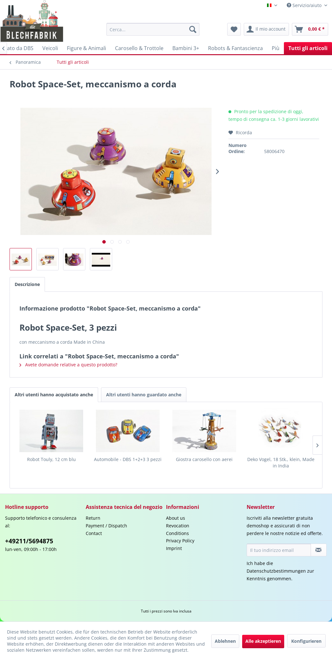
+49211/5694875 (29, 541)
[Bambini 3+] (186, 48)
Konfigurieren (306, 641)
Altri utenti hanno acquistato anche (54, 395)
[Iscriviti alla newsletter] (319, 550)
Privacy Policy (180, 541)
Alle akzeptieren (263, 641)
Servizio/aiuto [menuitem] (305, 5)
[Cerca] (192, 29)
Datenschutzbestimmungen (276, 571)
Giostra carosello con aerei (204, 459)
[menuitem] (152, 29)
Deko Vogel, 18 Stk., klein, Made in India (280, 462)
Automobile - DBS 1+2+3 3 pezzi (128, 459)
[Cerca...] (152, 29)
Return (93, 518)
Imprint (174, 548)
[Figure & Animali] (86, 48)
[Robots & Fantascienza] (235, 48)
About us (175, 518)
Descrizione (27, 284)
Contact (94, 533)
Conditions (177, 533)
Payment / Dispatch (106, 526)
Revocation (177, 526)
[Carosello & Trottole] (139, 48)
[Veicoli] (50, 48)
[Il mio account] (266, 29)
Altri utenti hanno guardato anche (143, 395)
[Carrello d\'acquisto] (310, 29)
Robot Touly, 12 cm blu (51, 459)
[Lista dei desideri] (234, 29)
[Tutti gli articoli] (308, 48)
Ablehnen (225, 641)
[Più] (275, 48)
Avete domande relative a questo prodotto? (68, 365)
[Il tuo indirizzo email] (279, 550)
